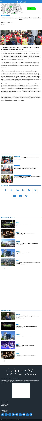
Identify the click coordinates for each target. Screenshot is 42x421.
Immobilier (18, 251)
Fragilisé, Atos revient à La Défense (24, 253)
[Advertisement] (21, 140)
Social (8, 15)
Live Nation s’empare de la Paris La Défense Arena (27, 243)
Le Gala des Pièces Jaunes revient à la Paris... (26, 233)
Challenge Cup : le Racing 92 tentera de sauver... (26, 326)
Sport (17, 222)
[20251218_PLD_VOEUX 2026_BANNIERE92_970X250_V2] (21, 9)
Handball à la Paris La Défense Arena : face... (25, 345)
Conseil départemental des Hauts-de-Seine (22, 175)
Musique (17, 232)
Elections (18, 314)
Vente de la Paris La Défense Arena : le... (24, 224)
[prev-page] (2, 268)
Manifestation (4, 15)
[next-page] (4, 268)
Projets (17, 260)
